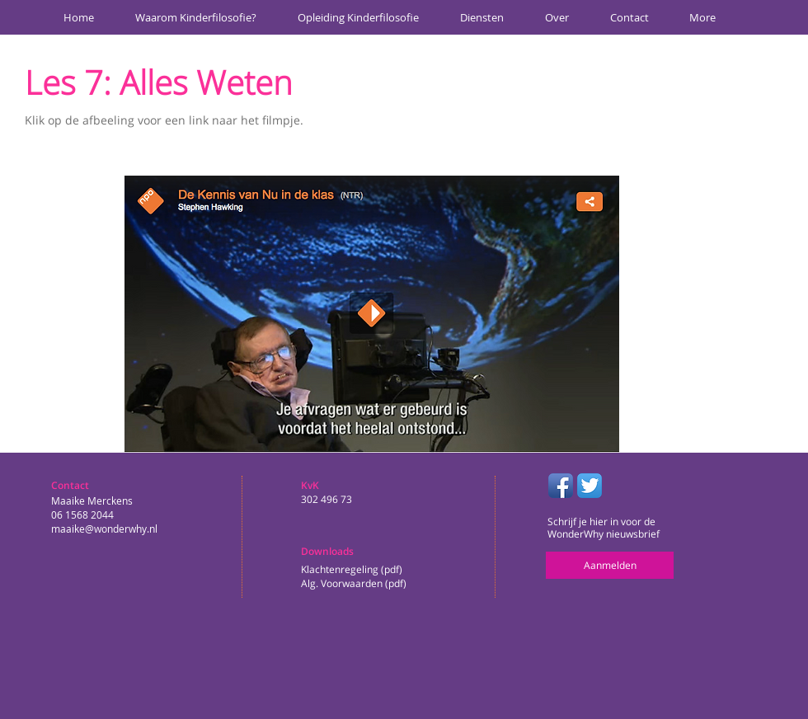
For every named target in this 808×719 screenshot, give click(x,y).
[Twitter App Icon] (589, 485)
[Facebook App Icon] (560, 485)
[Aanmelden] (610, 565)
